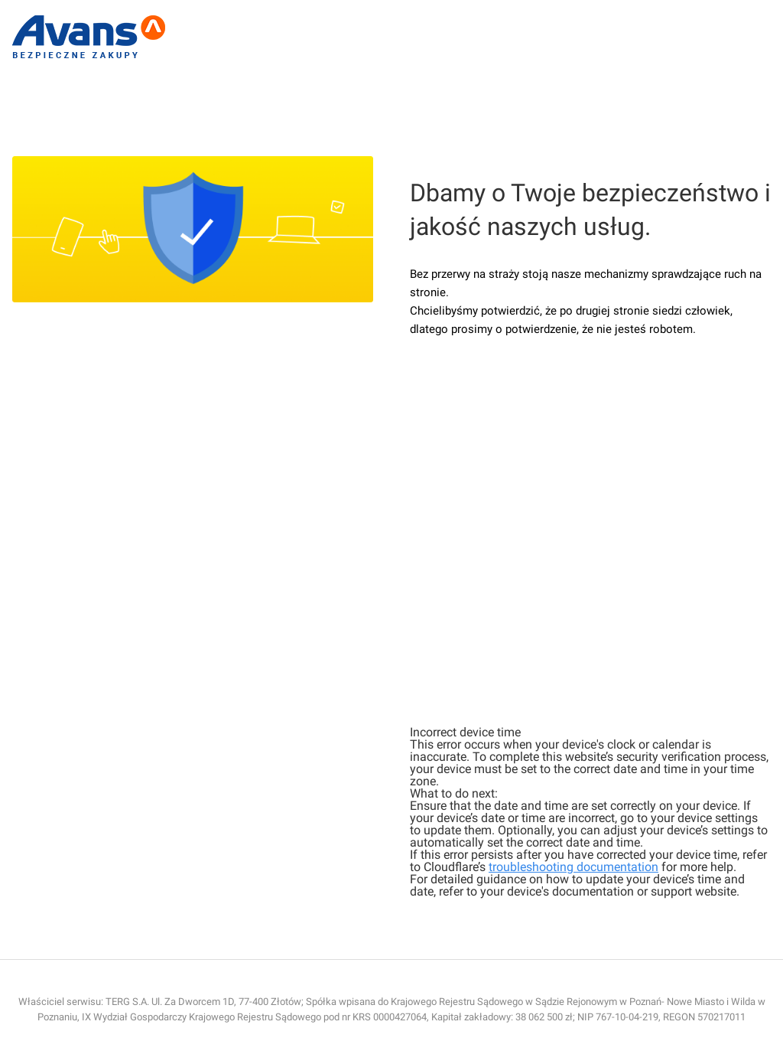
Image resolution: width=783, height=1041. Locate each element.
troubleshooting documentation (573, 867)
